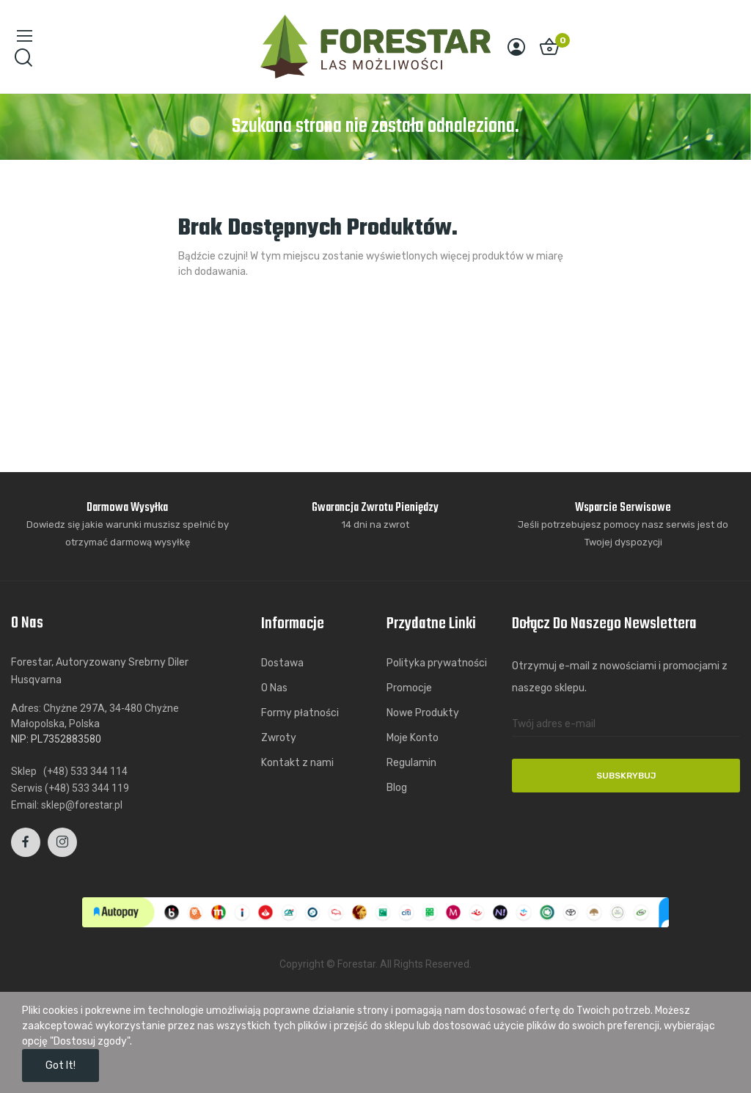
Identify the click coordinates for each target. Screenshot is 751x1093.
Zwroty (278, 738)
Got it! (60, 1065)
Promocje (409, 688)
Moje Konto (413, 738)
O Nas (274, 688)
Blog (397, 787)
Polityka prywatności (437, 663)
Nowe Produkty (423, 713)
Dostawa (282, 663)
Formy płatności (300, 713)
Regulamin (411, 763)
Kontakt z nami (297, 763)
